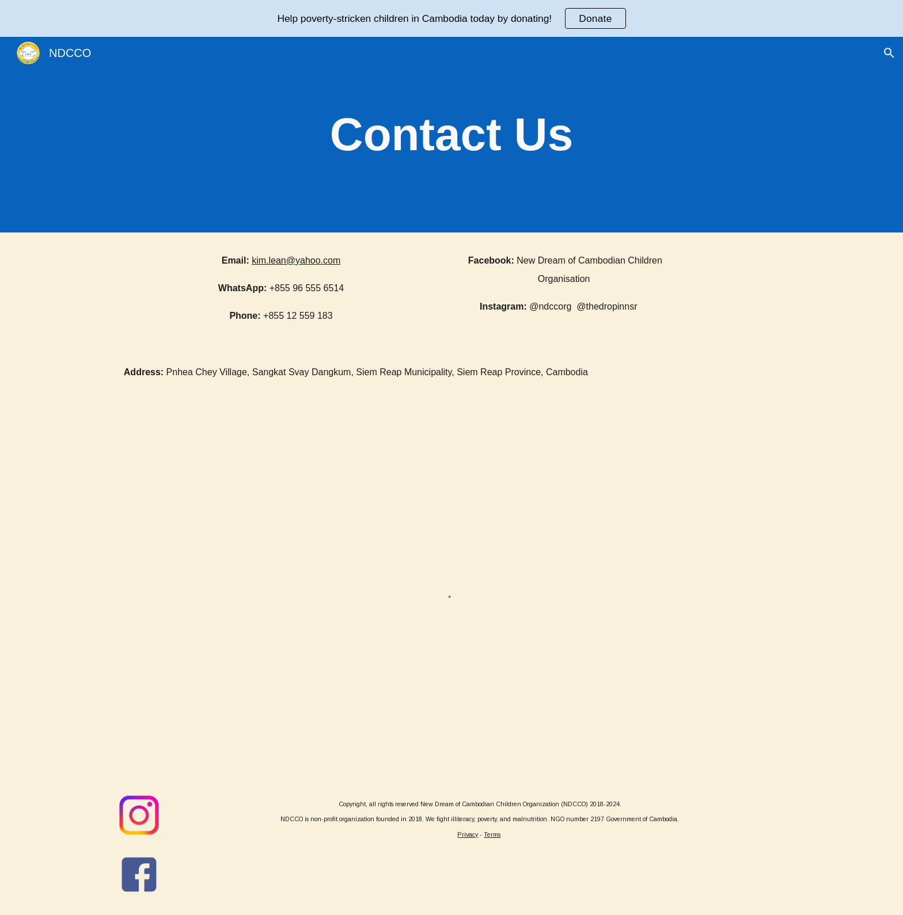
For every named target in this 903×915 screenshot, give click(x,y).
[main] (451, 134)
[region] (451, 18)
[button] (889, 53)
